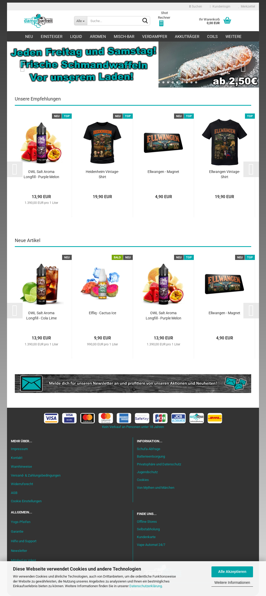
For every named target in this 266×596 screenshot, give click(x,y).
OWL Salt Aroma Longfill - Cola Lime (41, 315)
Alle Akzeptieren (232, 572)
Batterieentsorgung (151, 456)
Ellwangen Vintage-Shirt (224, 174)
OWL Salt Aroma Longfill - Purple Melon (41, 174)
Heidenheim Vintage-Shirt (102, 174)
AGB (14, 493)
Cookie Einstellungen (26, 501)
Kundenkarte (146, 537)
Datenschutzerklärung (145, 586)
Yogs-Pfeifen (20, 522)
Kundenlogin (220, 6)
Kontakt (16, 458)
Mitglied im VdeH (23, 560)
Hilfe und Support (23, 541)
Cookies (143, 480)
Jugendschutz (147, 472)
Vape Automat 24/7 (151, 545)
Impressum (19, 449)
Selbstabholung (148, 529)
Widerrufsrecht (22, 484)
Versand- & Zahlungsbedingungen (36, 475)
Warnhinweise (21, 466)
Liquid (76, 36)
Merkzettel (246, 6)
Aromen (98, 36)
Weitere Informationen (232, 582)
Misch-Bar (124, 36)
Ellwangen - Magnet (163, 172)
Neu (29, 36)
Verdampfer (154, 36)
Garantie (17, 531)
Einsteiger (51, 36)
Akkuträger (187, 36)
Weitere (233, 36)
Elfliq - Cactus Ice (102, 313)
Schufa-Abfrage (148, 449)
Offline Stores (147, 522)
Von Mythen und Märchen (155, 488)
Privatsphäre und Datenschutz (159, 464)
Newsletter (19, 551)
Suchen (195, 6)
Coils (212, 36)
